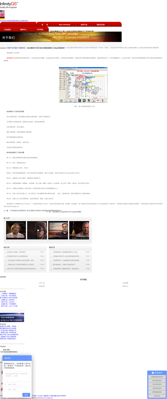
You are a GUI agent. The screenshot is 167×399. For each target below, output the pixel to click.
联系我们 (17, 21)
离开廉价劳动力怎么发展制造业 (17, 256)
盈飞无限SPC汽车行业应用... (9, 298)
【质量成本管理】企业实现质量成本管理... (66, 256)
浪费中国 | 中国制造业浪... (8, 339)
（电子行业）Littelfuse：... (8, 302)
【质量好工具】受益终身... (8, 337)
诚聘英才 (47, 396)
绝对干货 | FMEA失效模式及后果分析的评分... (22, 269)
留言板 (11, 21)
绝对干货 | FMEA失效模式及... (9, 334)
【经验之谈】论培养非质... (8, 332)
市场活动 (42, 286)
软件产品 (84, 25)
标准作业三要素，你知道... (8, 326)
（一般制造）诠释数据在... (8, 293)
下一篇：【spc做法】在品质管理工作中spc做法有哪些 (63, 212)
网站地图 (53, 396)
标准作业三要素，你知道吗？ (16, 252)
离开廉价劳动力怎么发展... (8, 328)
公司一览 (42, 283)
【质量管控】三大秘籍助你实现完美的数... (66, 260)
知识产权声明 (61, 396)
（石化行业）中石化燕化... (8, 296)
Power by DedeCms (47, 398)
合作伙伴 (6, 21)
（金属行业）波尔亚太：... (8, 300)
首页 (1, 21)
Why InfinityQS (64, 25)
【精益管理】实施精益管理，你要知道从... (66, 269)
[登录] (26, 21)
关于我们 (40, 30)
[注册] (22, 21)
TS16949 (40, 396)
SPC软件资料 (32, 396)
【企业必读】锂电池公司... (8, 330)
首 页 (45, 25)
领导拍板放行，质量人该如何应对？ (64, 264)
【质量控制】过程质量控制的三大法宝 (65, 252)
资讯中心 (22, 48)
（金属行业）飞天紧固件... (8, 304)
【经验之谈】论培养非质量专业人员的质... (21, 264)
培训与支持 (101, 25)
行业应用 (7, 30)
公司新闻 (125, 283)
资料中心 (23, 30)
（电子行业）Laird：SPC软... (9, 306)
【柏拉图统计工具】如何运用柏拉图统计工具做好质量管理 (45, 48)
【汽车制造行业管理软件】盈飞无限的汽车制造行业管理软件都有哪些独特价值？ (35, 210)
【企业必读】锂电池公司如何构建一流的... (21, 260)
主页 (8, 48)
